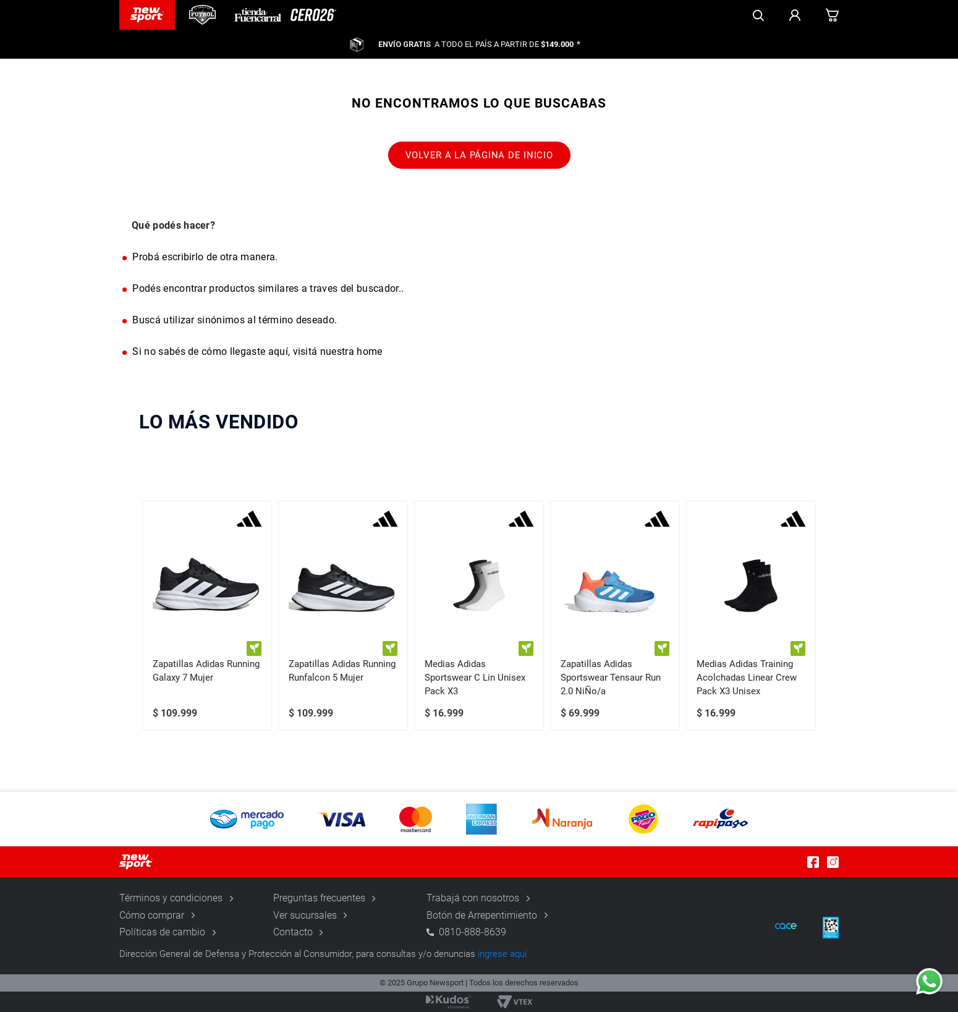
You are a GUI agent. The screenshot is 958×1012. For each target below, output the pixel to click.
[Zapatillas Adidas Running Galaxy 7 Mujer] (207, 615)
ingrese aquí (502, 953)
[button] (479, 819)
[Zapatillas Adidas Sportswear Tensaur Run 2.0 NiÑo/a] (615, 615)
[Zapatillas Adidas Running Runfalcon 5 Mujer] (343, 615)
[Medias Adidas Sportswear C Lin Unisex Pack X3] (479, 615)
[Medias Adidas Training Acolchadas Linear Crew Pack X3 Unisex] (751, 615)
